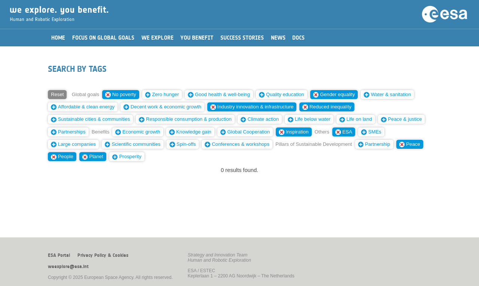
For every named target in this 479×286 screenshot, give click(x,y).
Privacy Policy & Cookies (102, 255)
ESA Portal (59, 255)
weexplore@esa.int (68, 267)
